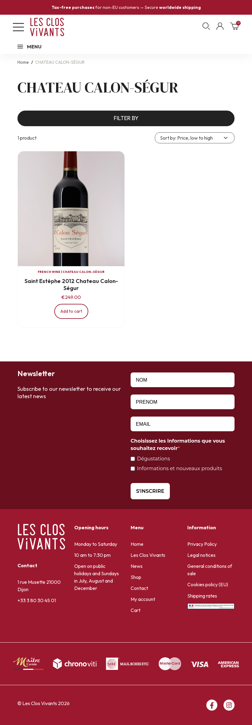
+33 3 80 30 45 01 (36, 600)
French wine (49, 272)
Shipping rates (202, 596)
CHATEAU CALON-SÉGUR (84, 272)
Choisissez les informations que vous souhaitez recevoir (178, 444)
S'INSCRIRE (150, 491)
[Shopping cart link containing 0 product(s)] (234, 28)
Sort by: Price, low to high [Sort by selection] (194, 138)
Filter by (126, 118)
